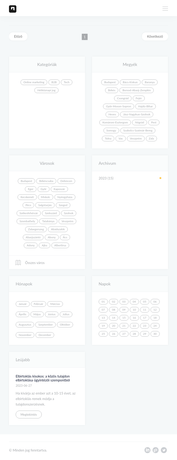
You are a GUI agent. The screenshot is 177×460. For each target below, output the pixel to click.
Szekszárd (51, 213)
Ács (65, 237)
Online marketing (34, 82)
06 (155, 301)
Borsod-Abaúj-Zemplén (136, 90)
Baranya (149, 82)
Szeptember (45, 324)
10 (134, 309)
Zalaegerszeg (36, 229)
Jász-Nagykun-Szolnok (136, 114)
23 (144, 325)
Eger (30, 189)
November (25, 335)
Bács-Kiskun (130, 82)
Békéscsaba (46, 181)
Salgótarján (45, 205)
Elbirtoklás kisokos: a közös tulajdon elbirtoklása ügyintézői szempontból (43, 378)
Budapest (110, 82)
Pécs (28, 205)
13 (103, 317)
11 (144, 309)
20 (113, 325)
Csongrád (123, 98)
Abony (52, 237)
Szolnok (69, 213)
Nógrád (139, 122)
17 (144, 317)
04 (134, 301)
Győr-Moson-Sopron (118, 106)
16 (134, 317)
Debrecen (66, 181)
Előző (18, 36)
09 (124, 309)
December (44, 335)
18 (155, 317)
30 (155, 333)
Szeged (63, 205)
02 (113, 301)
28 (134, 333)
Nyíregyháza (64, 197)
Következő (155, 36)
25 (103, 333)
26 (113, 333)
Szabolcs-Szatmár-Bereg (137, 130)
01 (103, 301)
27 (124, 333)
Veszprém (136, 138)
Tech (66, 82)
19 (103, 325)
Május (37, 314)
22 (134, 325)
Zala (151, 138)
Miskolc (45, 197)
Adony (31, 245)
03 (124, 301)
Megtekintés (29, 414)
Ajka (44, 245)
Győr (44, 189)
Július (66, 314)
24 (155, 325)
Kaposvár (59, 189)
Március (55, 304)
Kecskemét (27, 197)
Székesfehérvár (29, 213)
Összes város (29, 262)
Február (38, 304)
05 (144, 301)
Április (22, 314)
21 (124, 325)
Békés (111, 90)
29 (144, 333)
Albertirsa (60, 245)
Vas (120, 138)
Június (52, 314)
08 (113, 309)
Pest (153, 122)
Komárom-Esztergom (115, 122)
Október (65, 324)
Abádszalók (58, 229)
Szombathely (27, 221)
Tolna (108, 138)
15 (124, 317)
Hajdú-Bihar (145, 106)
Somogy (111, 130)
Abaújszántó (33, 237)
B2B (53, 82)
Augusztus (25, 324)
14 (113, 317)
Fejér (139, 98)
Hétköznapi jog (46, 90)
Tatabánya (48, 221)
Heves (112, 114)
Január (23, 304)
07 (103, 309)
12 (155, 309)
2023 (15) (106, 178)
